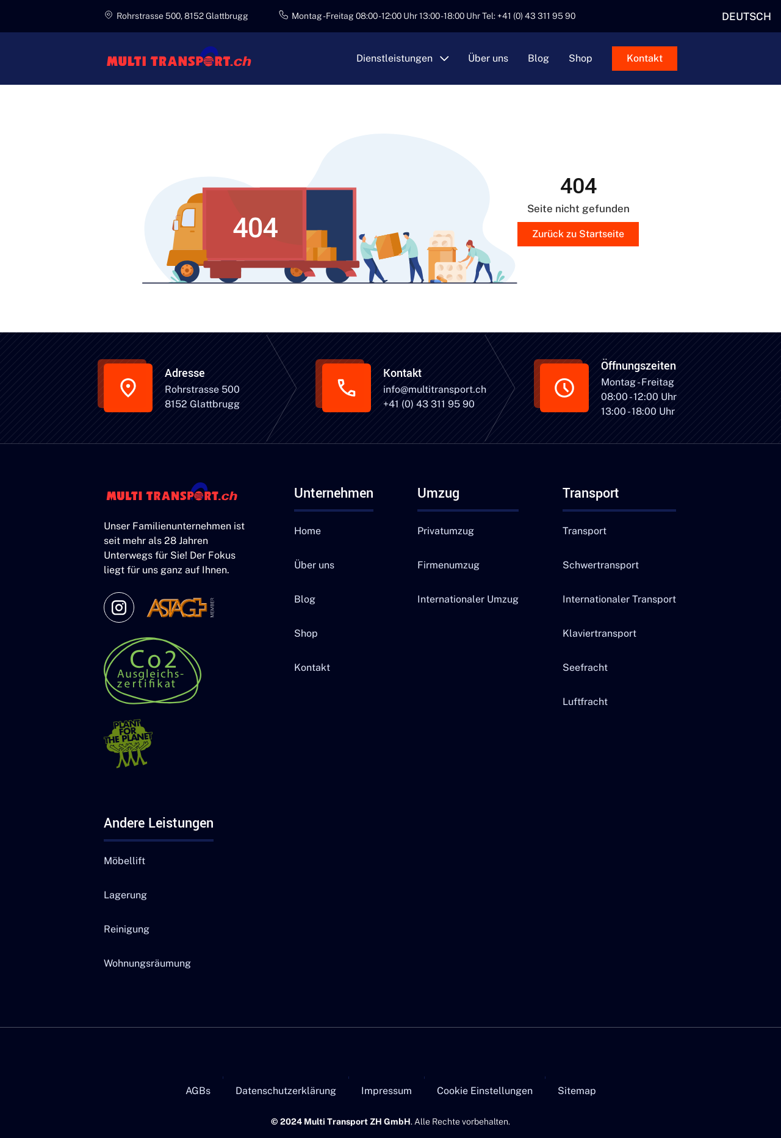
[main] (184, 58)
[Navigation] (177, 493)
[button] (402, 58)
